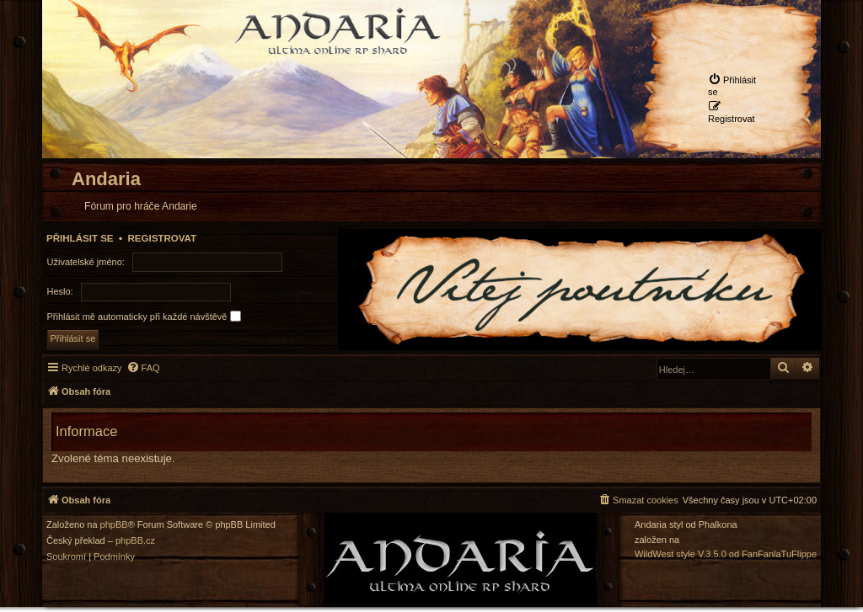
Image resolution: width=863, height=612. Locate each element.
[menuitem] (735, 85)
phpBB (114, 525)
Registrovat (161, 238)
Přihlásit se (80, 238)
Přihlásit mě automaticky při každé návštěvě (144, 316)
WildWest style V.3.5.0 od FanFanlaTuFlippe (726, 554)
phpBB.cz (135, 541)
